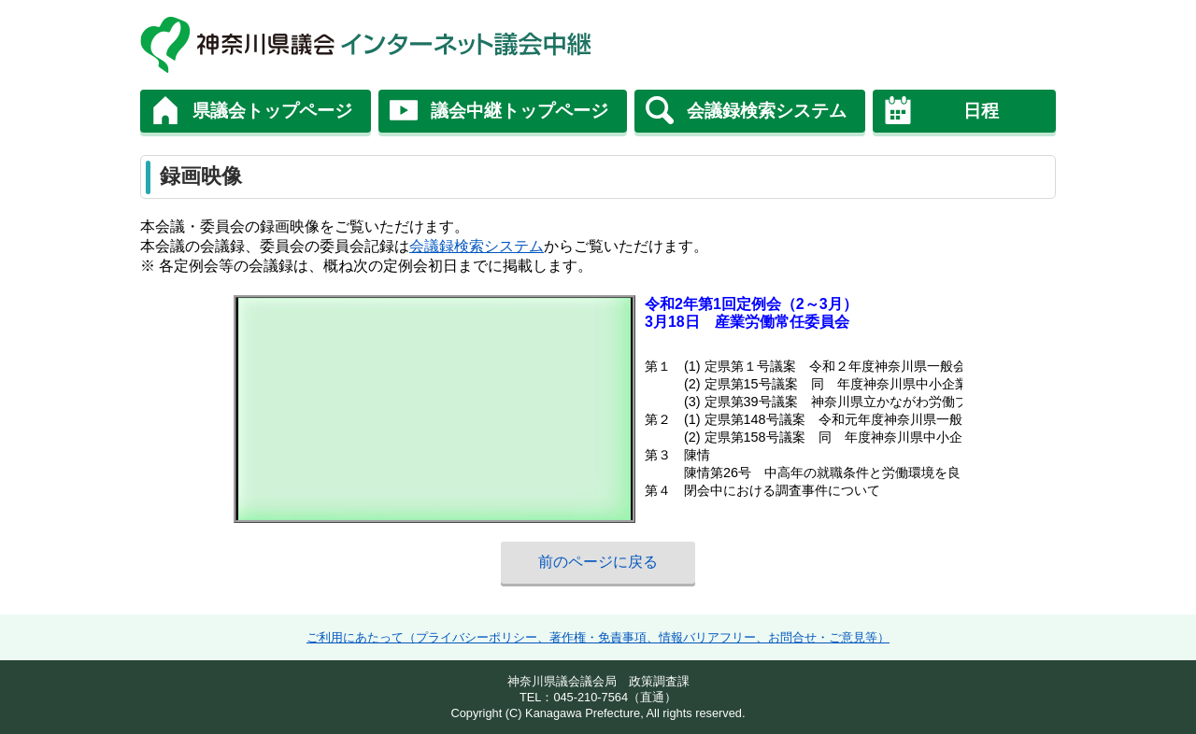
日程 (981, 110)
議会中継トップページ (519, 110)
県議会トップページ (272, 110)
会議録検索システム (767, 110)
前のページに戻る (598, 562)
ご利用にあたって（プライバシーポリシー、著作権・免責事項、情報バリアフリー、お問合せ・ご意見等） (598, 637)
